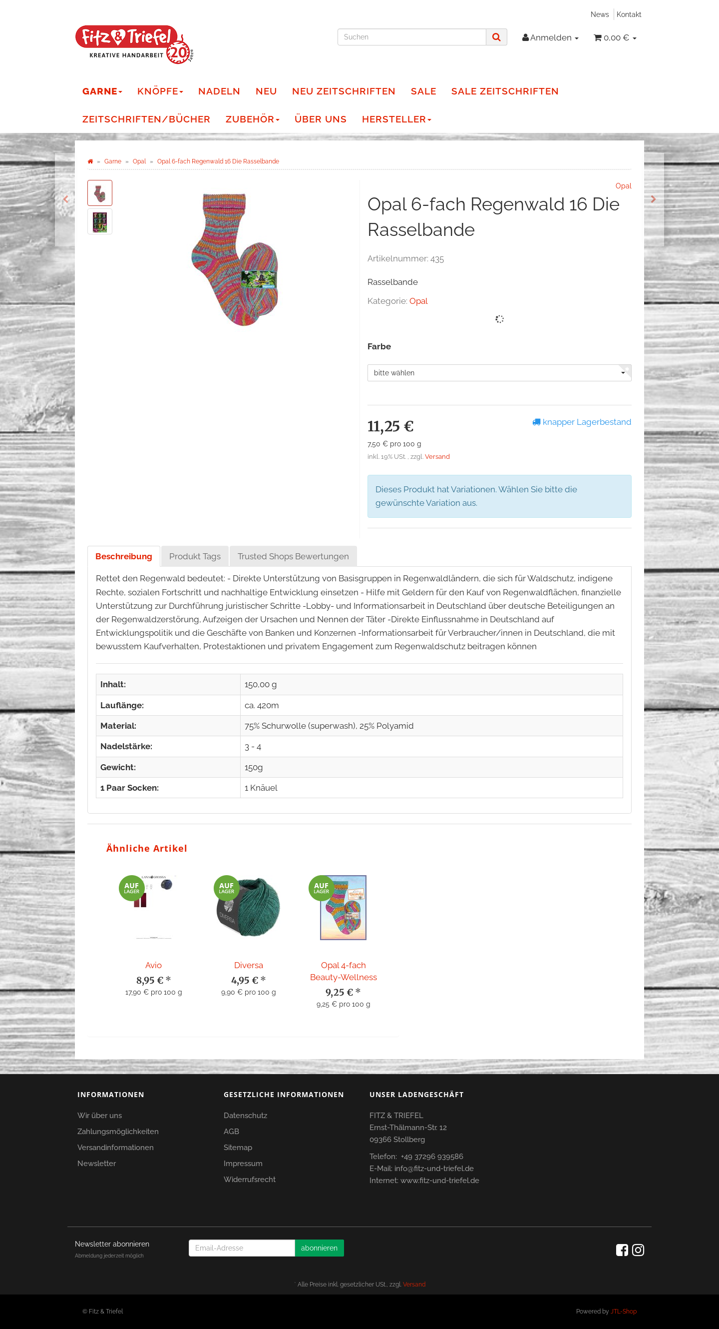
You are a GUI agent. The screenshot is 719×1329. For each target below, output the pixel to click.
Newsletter (96, 1163)
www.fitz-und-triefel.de (439, 1180)
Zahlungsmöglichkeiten (118, 1131)
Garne (102, 90)
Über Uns (321, 118)
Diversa (248, 965)
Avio (153, 965)
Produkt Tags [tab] (195, 556)
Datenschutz (245, 1115)
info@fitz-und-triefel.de (434, 1168)
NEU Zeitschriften (344, 90)
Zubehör (253, 118)
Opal (418, 301)
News (600, 14)
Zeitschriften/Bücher (146, 118)
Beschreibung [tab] (123, 556)
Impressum (243, 1163)
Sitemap (238, 1147)
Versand (437, 456)
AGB (231, 1131)
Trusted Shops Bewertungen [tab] (293, 556)
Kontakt (629, 14)
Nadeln (219, 90)
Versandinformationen (115, 1147)
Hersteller (396, 118)
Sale (423, 90)
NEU (266, 90)
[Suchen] (412, 36)
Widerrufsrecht (250, 1179)
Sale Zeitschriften (505, 90)
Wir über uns (99, 1115)
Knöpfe (160, 90)
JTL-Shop (624, 1311)
